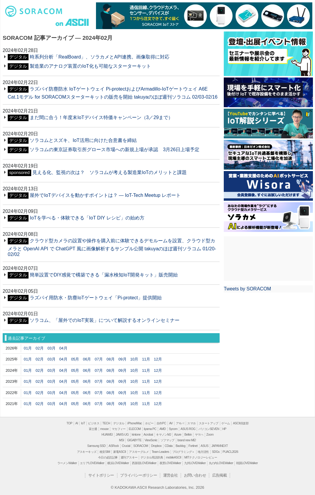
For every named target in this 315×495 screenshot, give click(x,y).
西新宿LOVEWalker (144, 463)
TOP (69, 423)
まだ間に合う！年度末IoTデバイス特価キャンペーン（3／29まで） (101, 117)
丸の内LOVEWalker (221, 463)
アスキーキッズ (87, 451)
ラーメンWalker (67, 463)
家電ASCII (119, 451)
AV (171, 423)
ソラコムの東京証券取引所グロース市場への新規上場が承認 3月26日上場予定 (114, 149)
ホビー (149, 423)
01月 (28, 348)
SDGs (215, 451)
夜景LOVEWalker (170, 463)
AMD (162, 429)
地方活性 (203, 451)
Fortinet (192, 445)
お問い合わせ (195, 475)
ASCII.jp (76, 22)
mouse (104, 429)
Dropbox (156, 445)
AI (76, 423)
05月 (75, 359)
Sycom (173, 429)
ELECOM (135, 429)
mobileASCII (173, 457)
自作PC (161, 423)
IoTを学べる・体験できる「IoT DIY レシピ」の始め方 (87, 217)
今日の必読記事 (108, 457)
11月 (146, 359)
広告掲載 (219, 475)
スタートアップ (208, 423)
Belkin (188, 434)
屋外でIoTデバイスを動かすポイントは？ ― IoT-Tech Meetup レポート (105, 195)
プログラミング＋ (183, 451)
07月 (99, 359)
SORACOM (140, 445)
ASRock (114, 445)
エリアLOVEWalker (92, 463)
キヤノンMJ (163, 434)
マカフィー (119, 429)
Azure (177, 434)
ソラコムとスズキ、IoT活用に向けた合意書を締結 (83, 140)
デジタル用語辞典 (152, 457)
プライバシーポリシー (138, 475)
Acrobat (148, 434)
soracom (35, 13)
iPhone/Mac (134, 423)
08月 (111, 359)
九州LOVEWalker (195, 463)
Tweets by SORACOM (247, 288)
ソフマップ (167, 440)
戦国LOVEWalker (247, 463)
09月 (122, 359)
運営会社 (170, 475)
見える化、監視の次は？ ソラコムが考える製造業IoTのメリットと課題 (109, 172)
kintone (136, 434)
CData (168, 445)
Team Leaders (160, 451)
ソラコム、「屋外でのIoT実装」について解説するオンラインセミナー (104, 320)
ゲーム (225, 423)
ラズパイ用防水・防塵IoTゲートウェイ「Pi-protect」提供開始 (96, 297)
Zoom (209, 434)
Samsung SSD (96, 445)
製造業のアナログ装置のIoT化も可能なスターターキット (90, 66)
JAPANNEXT (219, 445)
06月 (87, 359)
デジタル (119, 423)
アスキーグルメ (139, 451)
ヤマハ (199, 434)
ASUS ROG (187, 429)
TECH (106, 423)
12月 (158, 359)
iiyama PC (150, 429)
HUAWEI (107, 434)
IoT (83, 423)
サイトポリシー (101, 475)
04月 (63, 348)
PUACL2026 (230, 451)
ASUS (204, 445)
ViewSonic (150, 440)
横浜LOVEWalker (118, 463)
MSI (121, 440)
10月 (134, 359)
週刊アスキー (129, 457)
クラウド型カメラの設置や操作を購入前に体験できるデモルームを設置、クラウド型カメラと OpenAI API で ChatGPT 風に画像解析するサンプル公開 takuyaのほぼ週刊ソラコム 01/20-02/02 (112, 247)
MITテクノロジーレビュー (200, 457)
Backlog (180, 445)
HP (224, 429)
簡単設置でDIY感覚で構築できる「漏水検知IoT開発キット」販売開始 (104, 274)
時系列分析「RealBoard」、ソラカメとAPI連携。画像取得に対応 (99, 56)
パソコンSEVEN (209, 429)
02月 (40, 348)
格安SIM (105, 451)
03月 (52, 348)
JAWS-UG (122, 434)
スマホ (191, 423)
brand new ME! (186, 440)
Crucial (126, 445)
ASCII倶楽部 (240, 423)
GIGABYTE (134, 440)
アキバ (180, 423)
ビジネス (93, 423)
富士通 (93, 429)
